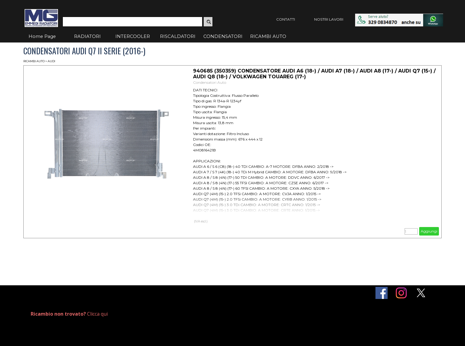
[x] (421, 293)
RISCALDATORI (177, 36)
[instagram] (401, 293)
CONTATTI (285, 19)
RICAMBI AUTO (268, 36)
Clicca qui (69, 313)
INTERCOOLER (132, 36)
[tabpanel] (98, 314)
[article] (232, 151)
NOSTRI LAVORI (328, 19)
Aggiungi (429, 231)
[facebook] (381, 293)
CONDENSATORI (223, 36)
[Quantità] (411, 231)
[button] (399, 16)
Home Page (42, 36)
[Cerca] (132, 22)
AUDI (51, 61)
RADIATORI (87, 36)
